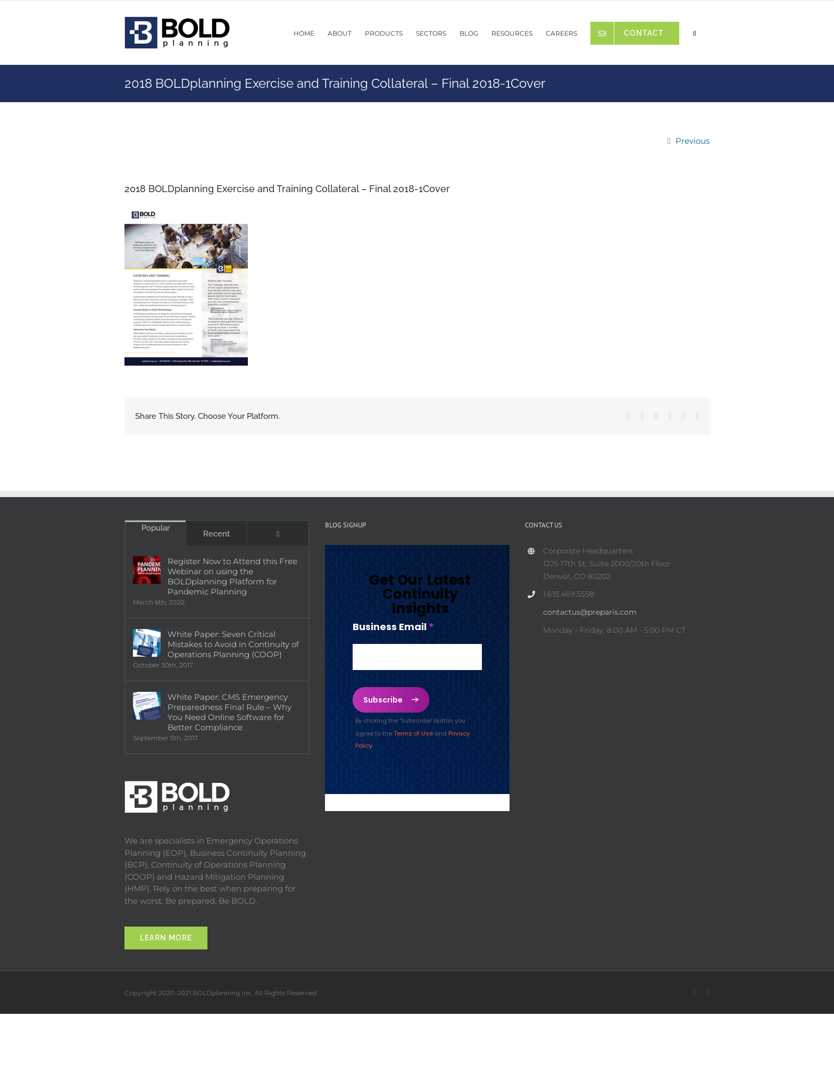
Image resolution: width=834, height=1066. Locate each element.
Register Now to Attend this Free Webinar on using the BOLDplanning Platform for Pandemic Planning (232, 576)
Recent (216, 534)
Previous (692, 141)
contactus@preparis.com (590, 612)
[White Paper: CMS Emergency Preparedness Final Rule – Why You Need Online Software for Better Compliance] (147, 706)
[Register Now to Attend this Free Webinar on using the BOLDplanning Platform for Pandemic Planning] (147, 570)
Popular (155, 528)
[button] (694, 31)
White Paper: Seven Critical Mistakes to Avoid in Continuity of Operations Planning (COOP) (233, 644)
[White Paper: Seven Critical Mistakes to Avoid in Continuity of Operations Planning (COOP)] (147, 643)
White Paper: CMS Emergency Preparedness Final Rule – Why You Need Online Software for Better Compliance (229, 712)
